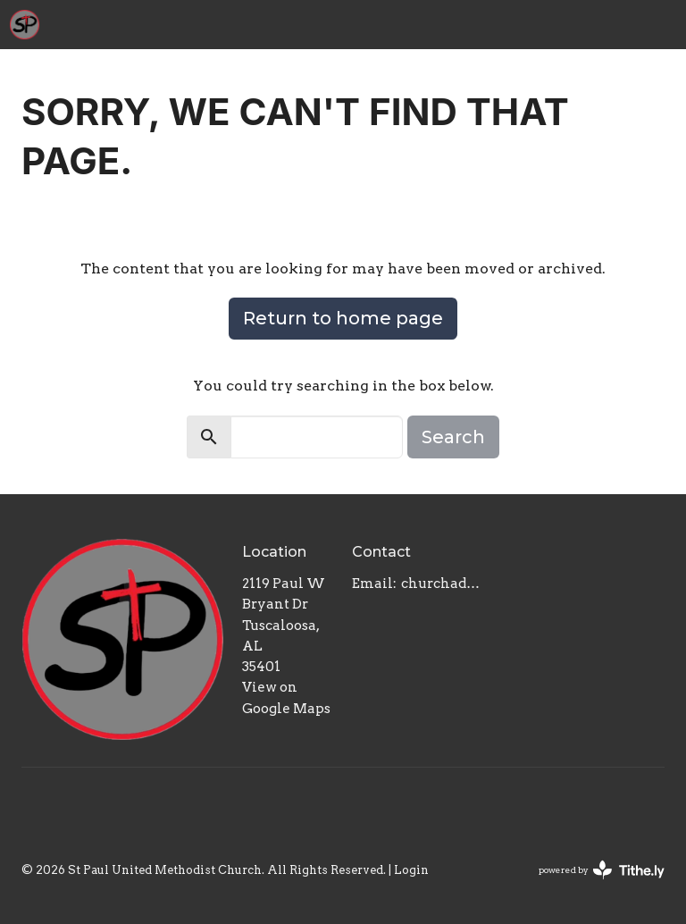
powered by (602, 870)
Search (453, 437)
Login (411, 870)
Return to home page (343, 318)
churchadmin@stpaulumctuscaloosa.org (441, 583)
